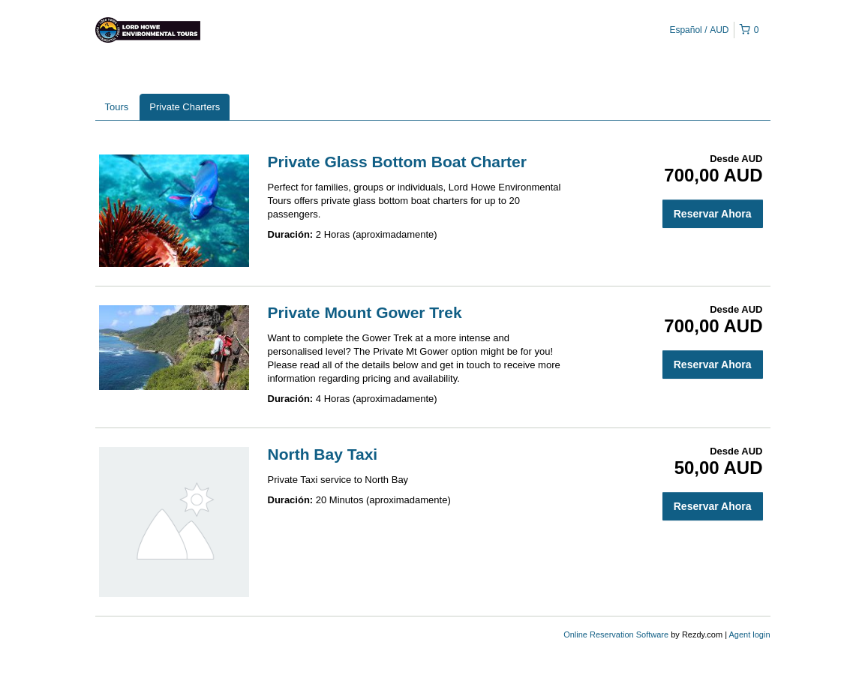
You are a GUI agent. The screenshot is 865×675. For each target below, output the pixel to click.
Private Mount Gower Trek (365, 312)
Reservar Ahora (713, 214)
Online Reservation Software (615, 634)
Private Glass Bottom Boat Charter (397, 161)
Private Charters (184, 106)
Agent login (749, 634)
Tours (117, 106)
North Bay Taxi (323, 454)
